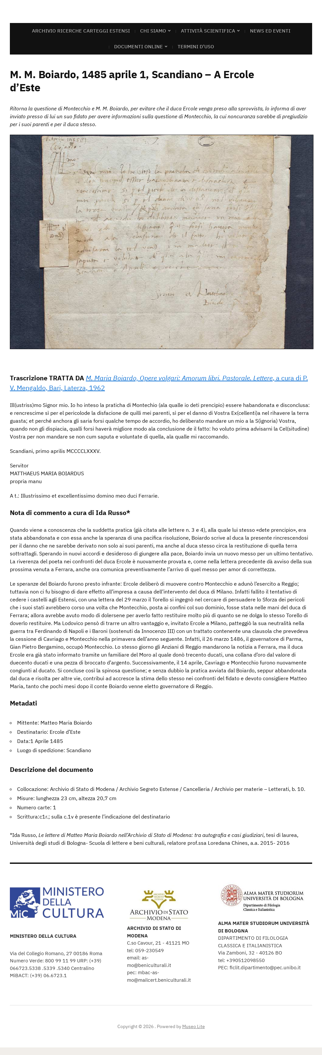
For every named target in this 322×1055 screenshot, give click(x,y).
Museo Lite (193, 1026)
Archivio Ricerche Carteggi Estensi (81, 31)
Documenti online (138, 46)
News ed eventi (270, 31)
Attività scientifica (208, 31)
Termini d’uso (196, 46)
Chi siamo (153, 31)
